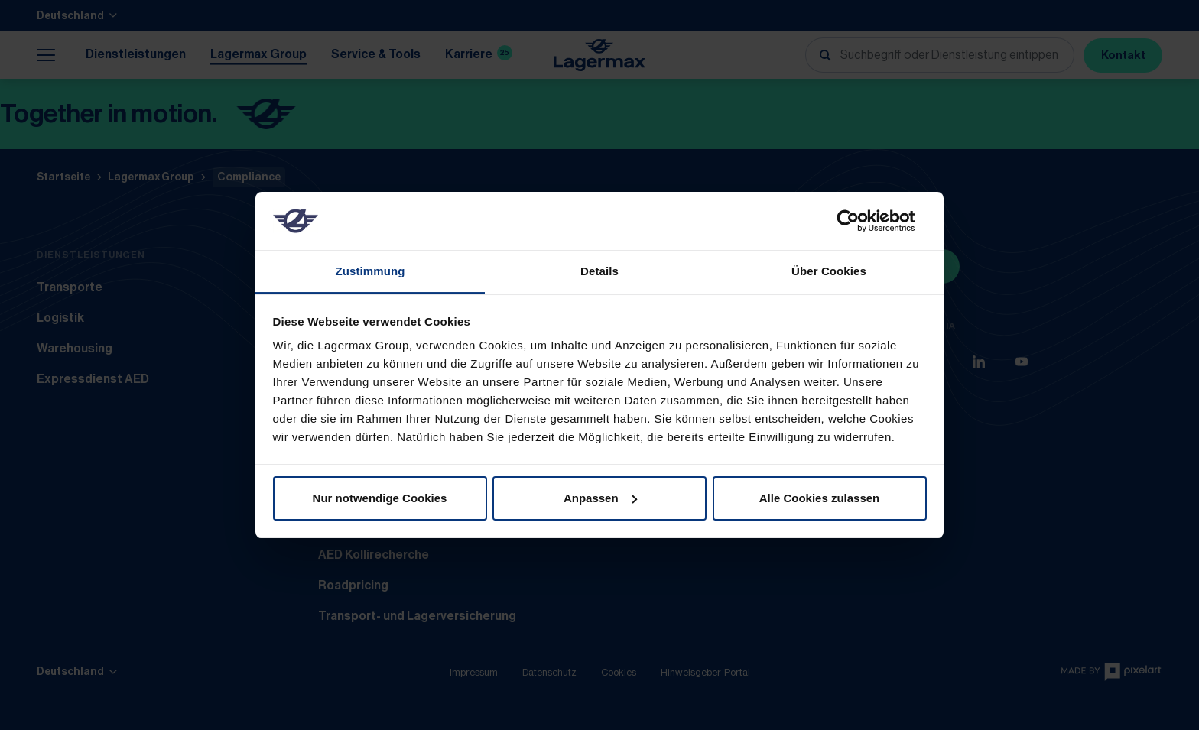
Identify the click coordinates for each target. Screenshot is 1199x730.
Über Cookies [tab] (828, 270)
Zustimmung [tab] (370, 270)
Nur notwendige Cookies (380, 498)
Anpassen (600, 498)
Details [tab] (599, 270)
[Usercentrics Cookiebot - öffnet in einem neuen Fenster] (860, 220)
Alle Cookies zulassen (819, 498)
